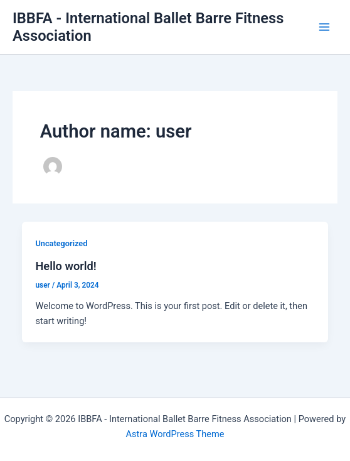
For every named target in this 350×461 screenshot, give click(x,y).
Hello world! (65, 266)
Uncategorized (61, 243)
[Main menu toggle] (324, 27)
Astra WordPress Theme (174, 434)
